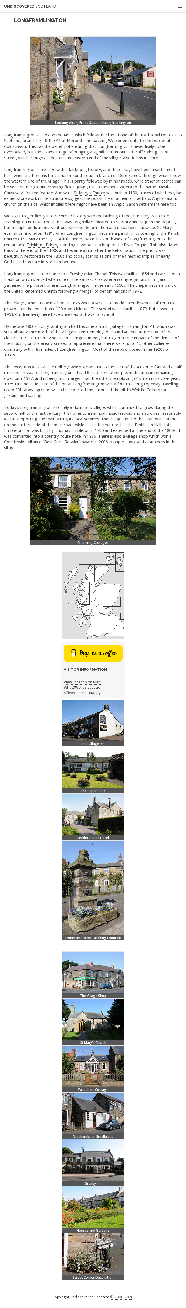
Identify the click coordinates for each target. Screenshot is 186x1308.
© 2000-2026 (121, 1296)
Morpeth (75, 140)
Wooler (115, 140)
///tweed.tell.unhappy (82, 692)
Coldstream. (15, 146)
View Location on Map (82, 681)
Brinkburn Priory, (42, 244)
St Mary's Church (89, 192)
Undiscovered (30, 6)
